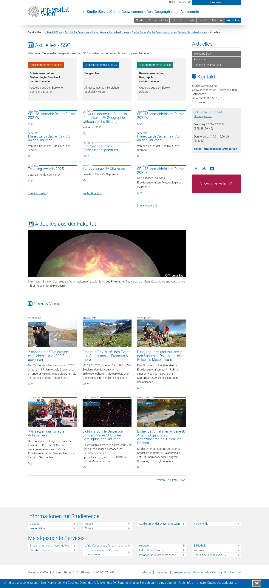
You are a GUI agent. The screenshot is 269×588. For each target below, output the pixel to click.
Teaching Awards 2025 (208, 65)
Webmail (199, 550)
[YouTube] (204, 169)
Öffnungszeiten (203, 116)
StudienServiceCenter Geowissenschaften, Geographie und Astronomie (143, 12)
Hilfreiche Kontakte (183, 20)
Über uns (217, 20)
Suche (184, 2)
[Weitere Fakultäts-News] (171, 480)
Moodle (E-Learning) (42, 550)
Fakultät (203, 20)
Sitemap (147, 572)
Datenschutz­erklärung (207, 572)
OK (257, 583)
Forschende (201, 523)
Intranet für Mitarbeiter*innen (156, 555)
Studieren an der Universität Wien (159, 523)
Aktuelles (233, 20)
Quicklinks (216, 2)
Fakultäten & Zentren (152, 550)
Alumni (89, 528)
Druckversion (232, 572)
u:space (34, 523)
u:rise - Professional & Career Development (102, 552)
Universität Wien (53, 32)
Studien (140, 20)
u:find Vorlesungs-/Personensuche (105, 545)
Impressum (162, 572)
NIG (221, 98)
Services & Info (158, 20)
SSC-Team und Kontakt (208, 112)
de (172, 2)
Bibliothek (199, 545)
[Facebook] (196, 169)
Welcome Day (202, 53)
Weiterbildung (38, 528)
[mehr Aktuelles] (38, 193)
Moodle (89, 523)
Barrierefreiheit (181, 572)
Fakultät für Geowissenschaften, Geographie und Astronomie (97, 32)
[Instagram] (212, 169)
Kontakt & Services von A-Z (210, 555)
